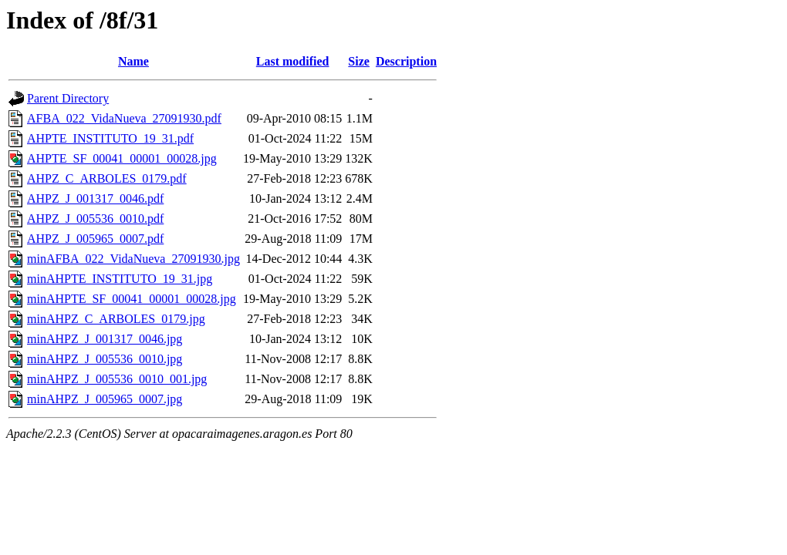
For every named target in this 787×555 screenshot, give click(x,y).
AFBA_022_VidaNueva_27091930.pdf (124, 118)
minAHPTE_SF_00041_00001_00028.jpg (131, 298)
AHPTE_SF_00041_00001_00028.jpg (122, 158)
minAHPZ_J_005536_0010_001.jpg (117, 378)
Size (359, 61)
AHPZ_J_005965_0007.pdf (95, 238)
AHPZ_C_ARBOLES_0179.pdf (107, 178)
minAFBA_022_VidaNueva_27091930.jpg (133, 258)
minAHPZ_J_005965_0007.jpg (104, 398)
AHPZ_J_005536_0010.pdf (95, 218)
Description (406, 61)
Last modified (292, 61)
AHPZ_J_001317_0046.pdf (95, 198)
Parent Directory (68, 98)
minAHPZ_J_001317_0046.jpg (104, 338)
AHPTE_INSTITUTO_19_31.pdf (110, 138)
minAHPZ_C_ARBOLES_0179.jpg (116, 318)
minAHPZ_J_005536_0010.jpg (104, 358)
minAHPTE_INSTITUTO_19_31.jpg (119, 278)
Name (133, 61)
